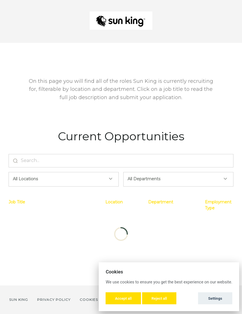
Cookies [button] (89, 299)
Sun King (18, 299)
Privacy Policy (53, 299)
